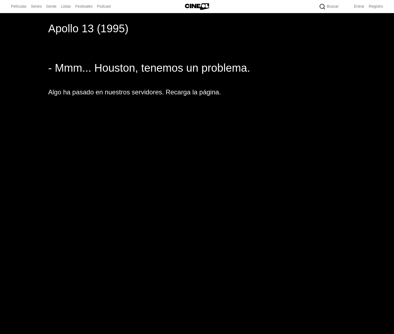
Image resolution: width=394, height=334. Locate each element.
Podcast (104, 6)
